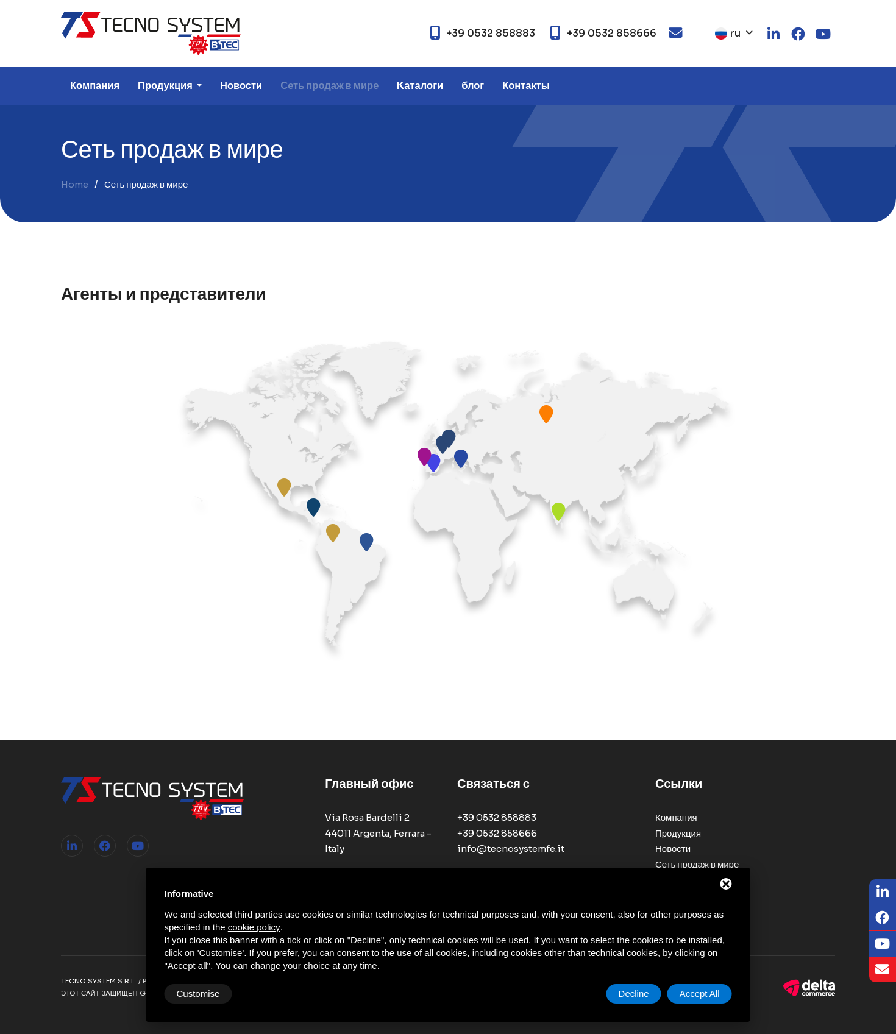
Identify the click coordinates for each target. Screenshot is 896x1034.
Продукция (166, 85)
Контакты (526, 85)
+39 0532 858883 (496, 817)
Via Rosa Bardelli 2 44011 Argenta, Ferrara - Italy (378, 833)
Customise (198, 993)
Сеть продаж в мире (329, 85)
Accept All (700, 993)
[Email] (882, 970)
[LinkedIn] (882, 892)
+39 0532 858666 (497, 833)
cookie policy (254, 927)
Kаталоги (420, 85)
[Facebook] (882, 918)
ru (728, 33)
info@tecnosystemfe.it (510, 848)
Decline (634, 993)
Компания (94, 85)
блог (472, 85)
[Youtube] (882, 944)
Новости (241, 85)
